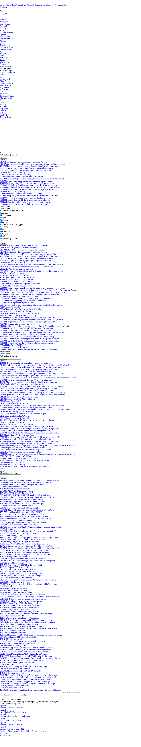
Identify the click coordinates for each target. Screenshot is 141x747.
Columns (36, 5)
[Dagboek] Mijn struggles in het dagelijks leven (21, 573)
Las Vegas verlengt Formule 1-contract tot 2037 (20, 313)
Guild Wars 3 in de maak (12, 273)
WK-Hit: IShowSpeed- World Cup (15, 311)
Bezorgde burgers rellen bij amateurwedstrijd (19, 542)
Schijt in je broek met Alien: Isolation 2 (17, 282)
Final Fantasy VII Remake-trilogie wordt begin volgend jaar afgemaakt (29, 294)
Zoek (14, 5)
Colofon (3, 113)
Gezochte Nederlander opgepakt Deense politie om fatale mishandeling (30, 548)
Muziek (3, 41)
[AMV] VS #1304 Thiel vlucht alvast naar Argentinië (23, 523)
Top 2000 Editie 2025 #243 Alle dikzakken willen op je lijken (27, 614)
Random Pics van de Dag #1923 (15, 192)
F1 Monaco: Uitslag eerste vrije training (17, 324)
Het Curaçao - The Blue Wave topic (16, 593)
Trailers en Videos (7, 96)
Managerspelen (6, 68)
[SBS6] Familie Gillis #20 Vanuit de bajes (19, 624)
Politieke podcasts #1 (11, 639)
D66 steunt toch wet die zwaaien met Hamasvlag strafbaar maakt (27, 189)
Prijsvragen (4, 109)
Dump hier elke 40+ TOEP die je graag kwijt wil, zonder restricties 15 (30, 597)
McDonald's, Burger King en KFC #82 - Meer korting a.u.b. (26, 656)
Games (2, 75)
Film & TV (4, 90)
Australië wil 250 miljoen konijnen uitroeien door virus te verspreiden (29, 480)
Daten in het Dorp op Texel (13, 645)
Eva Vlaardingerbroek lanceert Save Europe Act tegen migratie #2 (28, 531)
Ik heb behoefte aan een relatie (15, 489)
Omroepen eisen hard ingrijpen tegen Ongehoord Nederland (25, 170)
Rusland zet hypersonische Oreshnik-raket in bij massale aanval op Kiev (30, 437)
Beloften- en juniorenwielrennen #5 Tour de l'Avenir (23, 599)
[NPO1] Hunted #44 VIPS (13, 590)
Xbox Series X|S (6, 85)
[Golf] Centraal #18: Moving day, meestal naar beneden (24, 544)
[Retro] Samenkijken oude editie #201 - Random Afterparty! (26, 620)
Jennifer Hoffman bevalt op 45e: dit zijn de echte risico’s (24, 460)
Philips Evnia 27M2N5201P (13, 345)
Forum (2, 5)
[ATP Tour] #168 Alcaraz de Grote (16, 491)
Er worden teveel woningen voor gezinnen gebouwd (22, 485)
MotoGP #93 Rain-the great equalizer (17, 643)
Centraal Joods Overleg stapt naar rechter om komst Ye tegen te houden (30, 537)
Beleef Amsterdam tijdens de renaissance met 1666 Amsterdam (26, 267)
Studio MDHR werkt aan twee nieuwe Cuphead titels (22, 250)
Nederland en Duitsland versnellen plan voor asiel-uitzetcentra (26, 168)
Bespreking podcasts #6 (12, 535)
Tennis (2, 60)
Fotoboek (3, 106)
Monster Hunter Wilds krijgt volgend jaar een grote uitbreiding (26, 299)
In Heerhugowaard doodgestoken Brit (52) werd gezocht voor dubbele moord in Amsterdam (37, 446)
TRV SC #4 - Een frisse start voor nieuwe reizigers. (23, 660)
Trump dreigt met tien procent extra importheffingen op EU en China (29, 196)
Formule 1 (4, 56)
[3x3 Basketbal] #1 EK (12, 673)
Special (5, 234)
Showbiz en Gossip (7, 32)
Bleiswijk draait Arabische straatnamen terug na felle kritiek (25, 200)
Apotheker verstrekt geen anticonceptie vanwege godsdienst (25, 650)
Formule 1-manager (7, 73)
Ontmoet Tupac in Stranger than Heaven (18, 303)
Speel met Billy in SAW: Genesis (15, 275)
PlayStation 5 (5, 87)
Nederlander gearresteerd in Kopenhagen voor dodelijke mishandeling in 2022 (32, 265)
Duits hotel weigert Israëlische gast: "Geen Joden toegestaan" (26, 330)
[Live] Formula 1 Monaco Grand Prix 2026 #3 (21, 512)
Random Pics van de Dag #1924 (15, 172)
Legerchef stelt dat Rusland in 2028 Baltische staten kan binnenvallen (29, 187)
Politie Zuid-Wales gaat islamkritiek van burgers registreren (25, 202)
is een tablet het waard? (12, 563)
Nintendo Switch (6, 83)
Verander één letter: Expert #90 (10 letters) (19, 612)
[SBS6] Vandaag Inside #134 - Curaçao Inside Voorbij (23, 654)
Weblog (8, 5)
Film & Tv (6, 220)
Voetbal (3, 54)
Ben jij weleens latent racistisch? (15, 588)
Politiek (3, 28)
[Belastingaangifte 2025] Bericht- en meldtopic (21, 565)
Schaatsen (4, 64)
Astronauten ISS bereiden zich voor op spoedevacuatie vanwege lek (28, 677)
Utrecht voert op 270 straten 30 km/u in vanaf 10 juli (23, 414)
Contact (3, 111)
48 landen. (7, 586)
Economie (4, 26)
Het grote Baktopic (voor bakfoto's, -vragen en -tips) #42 (24, 552)
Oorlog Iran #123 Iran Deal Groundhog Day (20, 508)
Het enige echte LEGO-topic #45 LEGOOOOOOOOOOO (25, 554)
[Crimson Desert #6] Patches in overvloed (19, 603)
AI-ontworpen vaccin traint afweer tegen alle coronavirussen (26, 181)
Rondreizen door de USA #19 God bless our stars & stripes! (26, 518)
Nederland (4, 22)
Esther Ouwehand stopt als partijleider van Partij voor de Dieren (27, 443)
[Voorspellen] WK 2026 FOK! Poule (17, 609)
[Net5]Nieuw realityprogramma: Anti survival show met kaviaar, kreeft (30, 658)
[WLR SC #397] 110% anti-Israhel (16, 567)
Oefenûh (6, 529)
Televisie (3, 45)
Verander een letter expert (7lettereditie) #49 (20, 607)
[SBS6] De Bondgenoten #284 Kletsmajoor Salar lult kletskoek (27, 497)
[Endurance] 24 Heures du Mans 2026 (18, 637)
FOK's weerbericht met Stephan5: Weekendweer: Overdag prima (27, 328)
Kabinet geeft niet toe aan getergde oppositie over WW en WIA (27, 510)
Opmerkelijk (5, 35)
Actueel (3, 20)
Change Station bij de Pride (13, 487)
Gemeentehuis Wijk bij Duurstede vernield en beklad (23, 540)
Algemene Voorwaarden (9, 731)
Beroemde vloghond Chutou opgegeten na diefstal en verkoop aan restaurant (32, 179)
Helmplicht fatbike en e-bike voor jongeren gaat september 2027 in (28, 322)
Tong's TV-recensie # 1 (11, 307)
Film (2, 43)
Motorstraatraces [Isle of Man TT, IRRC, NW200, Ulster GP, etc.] (28, 629)
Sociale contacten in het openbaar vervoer (19, 569)
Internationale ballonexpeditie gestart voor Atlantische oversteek (27, 318)
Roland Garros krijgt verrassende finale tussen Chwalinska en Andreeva (29, 349)
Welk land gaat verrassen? (13, 633)
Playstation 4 (5, 79)
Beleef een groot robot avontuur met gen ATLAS (21, 248)
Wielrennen (4, 62)
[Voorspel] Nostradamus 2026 (14, 686)
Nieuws (30, 5)
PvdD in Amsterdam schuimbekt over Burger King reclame (25, 204)
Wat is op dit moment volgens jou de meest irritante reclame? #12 (28, 648)
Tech (2, 30)
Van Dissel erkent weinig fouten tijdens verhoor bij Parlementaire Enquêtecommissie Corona (38, 290)
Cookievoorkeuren (39, 731)
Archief (64, 5)
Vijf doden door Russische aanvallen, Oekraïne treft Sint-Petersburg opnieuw (32, 271)
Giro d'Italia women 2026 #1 (14, 582)
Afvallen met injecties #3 (13, 631)
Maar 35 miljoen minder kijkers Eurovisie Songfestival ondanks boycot (30, 166)
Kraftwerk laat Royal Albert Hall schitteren (19, 296)
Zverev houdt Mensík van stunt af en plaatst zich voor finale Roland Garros (31, 305)
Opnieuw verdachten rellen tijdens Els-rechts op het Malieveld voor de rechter (32, 288)
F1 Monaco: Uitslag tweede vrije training (18, 315)
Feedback (3, 115)
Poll (3, 236)
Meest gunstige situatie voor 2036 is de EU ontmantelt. (23, 502)
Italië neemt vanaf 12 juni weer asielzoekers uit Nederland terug (27, 183)
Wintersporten (5, 66)
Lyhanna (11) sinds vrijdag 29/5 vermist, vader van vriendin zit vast (28, 675)
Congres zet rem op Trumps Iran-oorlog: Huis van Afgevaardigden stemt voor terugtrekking (37, 454)
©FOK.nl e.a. (5, 735)
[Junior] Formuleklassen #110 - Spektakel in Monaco (23, 641)
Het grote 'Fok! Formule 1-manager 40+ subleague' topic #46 (26, 546)
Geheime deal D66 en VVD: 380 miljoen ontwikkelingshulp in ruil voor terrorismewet (35, 410)
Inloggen (3, 7)
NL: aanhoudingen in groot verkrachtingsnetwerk (21, 601)
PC (1, 77)
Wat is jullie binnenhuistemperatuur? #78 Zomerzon (22, 559)
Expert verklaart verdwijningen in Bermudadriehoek (22, 448)
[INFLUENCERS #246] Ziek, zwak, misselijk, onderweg (25, 495)
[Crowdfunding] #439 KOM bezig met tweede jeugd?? (24, 667)
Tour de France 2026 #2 (12, 688)
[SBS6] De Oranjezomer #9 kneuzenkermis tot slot (22, 626)
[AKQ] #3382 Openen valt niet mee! (17, 662)
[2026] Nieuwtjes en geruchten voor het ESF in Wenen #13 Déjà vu (28, 684)
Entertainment (5, 37)
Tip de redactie (5, 117)
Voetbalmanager (6, 71)
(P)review (6, 231)
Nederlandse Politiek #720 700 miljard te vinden (22, 514)
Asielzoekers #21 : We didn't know (16, 578)
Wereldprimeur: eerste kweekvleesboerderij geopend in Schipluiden (28, 584)
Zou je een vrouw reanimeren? (14, 665)
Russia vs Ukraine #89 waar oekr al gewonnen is (21, 499)
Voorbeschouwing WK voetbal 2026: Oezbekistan (21, 177)
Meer (2, 102)
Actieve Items (21, 5)
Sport (2, 51)
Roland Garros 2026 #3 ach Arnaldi (16, 506)
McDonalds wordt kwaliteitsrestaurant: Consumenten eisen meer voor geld (31, 635)
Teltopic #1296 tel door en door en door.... (19, 521)
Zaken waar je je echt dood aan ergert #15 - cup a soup (24, 516)
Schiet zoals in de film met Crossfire (16, 279)
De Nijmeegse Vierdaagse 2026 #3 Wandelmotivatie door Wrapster (28, 580)
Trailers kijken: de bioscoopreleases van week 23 (21, 284)
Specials (58, 5)
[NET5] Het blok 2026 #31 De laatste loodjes (20, 576)
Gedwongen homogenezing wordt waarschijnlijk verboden (25, 198)
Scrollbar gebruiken (9, 155)
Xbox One (4, 81)
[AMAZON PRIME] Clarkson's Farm (17, 493)
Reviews (43, 5)
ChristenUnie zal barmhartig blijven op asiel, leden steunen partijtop (28, 561)
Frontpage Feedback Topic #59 (15, 557)
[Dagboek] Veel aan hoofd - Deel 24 (17, 571)
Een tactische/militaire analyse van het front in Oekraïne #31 (26, 482)
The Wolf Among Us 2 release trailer (16, 269)
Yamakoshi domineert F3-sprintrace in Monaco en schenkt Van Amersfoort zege (33, 164)
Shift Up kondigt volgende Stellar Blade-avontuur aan (23, 301)
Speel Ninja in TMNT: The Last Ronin (17, 277)
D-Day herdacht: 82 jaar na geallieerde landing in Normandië (25, 246)
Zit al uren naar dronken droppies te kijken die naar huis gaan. (26, 681)
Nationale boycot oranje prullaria (15, 669)
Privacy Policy (25, 731)
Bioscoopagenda (6, 49)
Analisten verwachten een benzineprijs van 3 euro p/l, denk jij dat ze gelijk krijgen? (34, 326)
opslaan (3, 160)
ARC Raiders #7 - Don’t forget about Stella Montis (22, 595)
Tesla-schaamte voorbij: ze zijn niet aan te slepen (22, 504)
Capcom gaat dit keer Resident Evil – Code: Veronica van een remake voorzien (32, 292)
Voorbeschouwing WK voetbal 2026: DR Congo (21, 194)
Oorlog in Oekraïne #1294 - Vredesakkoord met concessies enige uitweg (30, 527)
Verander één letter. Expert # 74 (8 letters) (19, 618)
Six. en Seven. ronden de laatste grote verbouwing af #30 (25, 652)
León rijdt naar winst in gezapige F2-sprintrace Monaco (23, 162)
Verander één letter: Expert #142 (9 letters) (19, 605)
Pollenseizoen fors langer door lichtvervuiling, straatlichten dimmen (28, 622)
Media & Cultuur (6, 47)
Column (5, 229)
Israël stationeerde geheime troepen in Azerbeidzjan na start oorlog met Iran (31, 320)
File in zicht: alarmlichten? (13, 616)
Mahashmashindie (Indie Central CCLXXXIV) (21, 671)
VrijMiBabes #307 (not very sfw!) (15, 175)
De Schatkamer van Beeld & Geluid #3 (18, 525)
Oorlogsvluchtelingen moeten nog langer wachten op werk (25, 679)
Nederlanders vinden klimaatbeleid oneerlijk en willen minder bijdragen (30, 690)
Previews (50, 5)
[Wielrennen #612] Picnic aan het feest (18, 533)
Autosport (4, 58)
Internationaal (5, 24)
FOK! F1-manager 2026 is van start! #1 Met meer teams (24, 550)
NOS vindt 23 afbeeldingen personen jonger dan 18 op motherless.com (30, 185)
